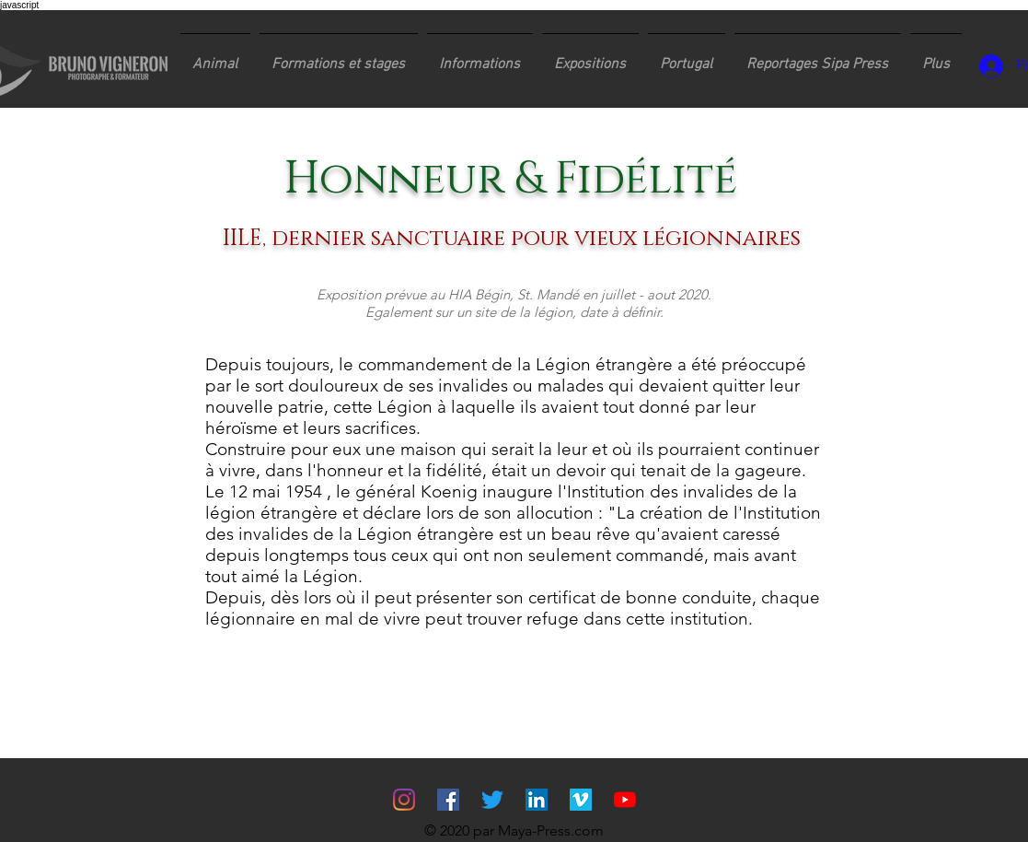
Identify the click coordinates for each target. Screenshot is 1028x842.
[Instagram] (404, 800)
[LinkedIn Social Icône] (537, 800)
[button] (338, 56)
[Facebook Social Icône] (448, 800)
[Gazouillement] (492, 800)
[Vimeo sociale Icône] (581, 800)
